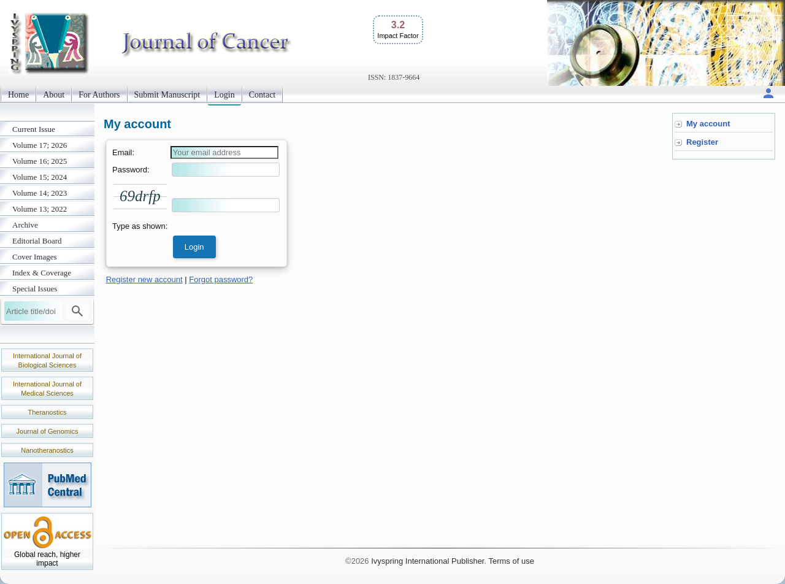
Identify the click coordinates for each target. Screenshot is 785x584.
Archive (25, 224)
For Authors (99, 94)
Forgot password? (221, 279)
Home (18, 94)
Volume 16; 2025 (39, 161)
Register (702, 142)
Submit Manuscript (167, 94)
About (53, 94)
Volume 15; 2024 (39, 177)
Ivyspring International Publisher (427, 561)
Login (224, 94)
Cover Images (34, 256)
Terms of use (511, 561)
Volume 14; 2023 (39, 193)
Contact (262, 94)
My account (708, 123)
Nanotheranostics (47, 450)
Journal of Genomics (47, 431)
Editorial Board (37, 240)
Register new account (144, 279)
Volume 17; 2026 (39, 145)
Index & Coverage (41, 272)
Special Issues (34, 288)
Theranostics (47, 412)
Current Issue (33, 129)
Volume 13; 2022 (39, 208)
